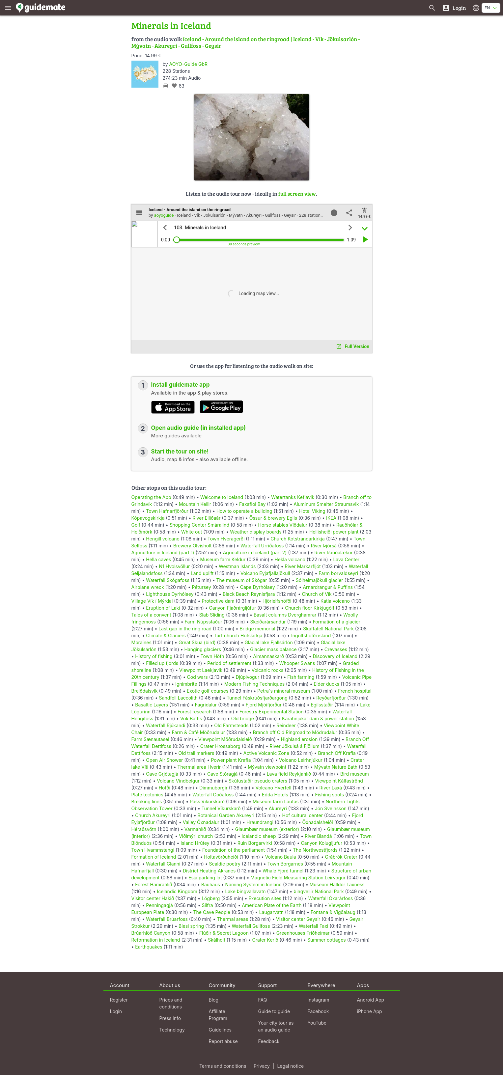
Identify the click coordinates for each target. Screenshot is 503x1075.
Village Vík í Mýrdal (152, 601)
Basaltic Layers (151, 704)
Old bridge (242, 718)
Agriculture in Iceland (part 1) (162, 552)
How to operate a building (244, 511)
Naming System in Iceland (253, 884)
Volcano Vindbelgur (178, 781)
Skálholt (216, 940)
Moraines (141, 642)
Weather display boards (255, 532)
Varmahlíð (195, 829)
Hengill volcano (163, 538)
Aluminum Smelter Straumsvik (326, 504)
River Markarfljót (303, 566)
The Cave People (211, 912)
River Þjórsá (324, 545)
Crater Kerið (265, 940)
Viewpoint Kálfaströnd (339, 781)
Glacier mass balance (273, 649)
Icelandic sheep (259, 836)
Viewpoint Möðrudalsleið (225, 739)
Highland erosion (299, 739)
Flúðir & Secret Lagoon (224, 933)
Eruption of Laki (163, 608)
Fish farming (300, 677)
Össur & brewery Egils (273, 518)
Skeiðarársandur (268, 621)
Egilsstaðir (322, 704)
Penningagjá (159, 905)
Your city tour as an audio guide (276, 1026)
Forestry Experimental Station (271, 711)
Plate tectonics (147, 794)
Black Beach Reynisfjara (249, 594)
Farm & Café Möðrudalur (198, 732)
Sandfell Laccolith (178, 698)
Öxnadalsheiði (317, 822)
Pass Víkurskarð (207, 801)
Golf (135, 525)
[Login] (454, 7)
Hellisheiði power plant (333, 532)
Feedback (269, 1041)
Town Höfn (212, 656)
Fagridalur (206, 704)
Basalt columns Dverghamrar (285, 615)
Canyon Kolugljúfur (322, 843)
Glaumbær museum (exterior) (267, 829)
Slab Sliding (212, 615)
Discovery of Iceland (335, 656)
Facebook (318, 1011)
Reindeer (286, 725)
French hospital (354, 691)
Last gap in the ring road (184, 628)
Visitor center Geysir (298, 919)
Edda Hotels (275, 794)
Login (116, 1011)
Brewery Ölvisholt (192, 545)
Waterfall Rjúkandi (165, 725)
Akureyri (278, 808)
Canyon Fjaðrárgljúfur (232, 608)
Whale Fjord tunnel (283, 870)
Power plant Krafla (231, 760)
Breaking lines (146, 801)
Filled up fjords (162, 663)
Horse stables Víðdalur (283, 525)
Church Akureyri (152, 815)
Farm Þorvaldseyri (339, 573)
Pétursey (201, 587)
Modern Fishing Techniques (254, 684)
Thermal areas (232, 919)
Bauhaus (210, 884)
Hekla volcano (289, 559)
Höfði (164, 787)
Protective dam (218, 601)
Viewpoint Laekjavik (200, 670)
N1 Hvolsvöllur (174, 566)
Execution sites (264, 898)
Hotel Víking (312, 511)
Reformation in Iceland (155, 940)
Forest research (194, 711)
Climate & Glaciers (166, 635)
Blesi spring (191, 926)
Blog (214, 1000)
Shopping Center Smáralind (199, 525)
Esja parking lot (205, 877)
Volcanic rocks (268, 670)
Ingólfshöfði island (311, 635)
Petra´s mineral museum (283, 691)
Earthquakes (148, 947)
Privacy (262, 1066)
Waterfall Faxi (313, 926)
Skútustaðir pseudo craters (258, 781)
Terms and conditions (222, 1066)
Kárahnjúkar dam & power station (318, 718)
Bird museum (354, 774)
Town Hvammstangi (153, 850)
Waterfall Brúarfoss (167, 919)
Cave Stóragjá (222, 774)
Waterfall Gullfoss (251, 926)
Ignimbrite (186, 684)
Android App (370, 1000)
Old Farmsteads (231, 725)
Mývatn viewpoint (267, 767)
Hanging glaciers (202, 649)
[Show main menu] (8, 7)
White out (191, 532)
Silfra (207, 905)
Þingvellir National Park (318, 891)
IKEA (331, 518)
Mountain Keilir (195, 504)
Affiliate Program (218, 1014)
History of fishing (153, 656)
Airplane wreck (147, 587)
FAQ (262, 1000)
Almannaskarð (268, 656)
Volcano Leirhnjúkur (300, 760)
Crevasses (335, 649)
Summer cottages (326, 940)
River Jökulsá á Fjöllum (294, 746)
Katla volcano (335, 601)
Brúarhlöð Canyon (151, 933)
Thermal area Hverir (199, 767)
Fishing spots (329, 794)
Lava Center (346, 559)
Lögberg (211, 898)
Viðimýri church (196, 836)
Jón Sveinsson (331, 808)
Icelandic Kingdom (177, 891)
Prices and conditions (170, 1003)
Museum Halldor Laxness (337, 884)
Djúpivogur (247, 677)
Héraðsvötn (143, 829)
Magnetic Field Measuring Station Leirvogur (297, 877)
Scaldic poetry (224, 864)
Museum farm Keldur (222, 559)
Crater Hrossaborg (220, 746)
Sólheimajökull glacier (319, 580)
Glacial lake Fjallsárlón (269, 642)
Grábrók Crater (341, 857)
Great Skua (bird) (197, 642)
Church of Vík (316, 594)
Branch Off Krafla (337, 753)
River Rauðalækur (334, 552)
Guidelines (220, 1030)
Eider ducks (326, 684)
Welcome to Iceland (221, 497)
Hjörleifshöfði (277, 601)
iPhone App (369, 1011)
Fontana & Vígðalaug (333, 912)
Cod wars (197, 677)
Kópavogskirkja (148, 518)
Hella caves (158, 559)
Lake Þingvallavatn (245, 891)
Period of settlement (229, 663)
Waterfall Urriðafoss (262, 545)
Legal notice (290, 1066)
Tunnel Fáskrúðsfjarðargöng (257, 698)
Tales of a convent (151, 615)
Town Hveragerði (226, 538)
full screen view (297, 193)
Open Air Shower (164, 760)
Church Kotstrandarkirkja (297, 538)
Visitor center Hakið (152, 898)
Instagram (318, 1000)
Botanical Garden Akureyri (226, 815)
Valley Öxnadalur (201, 822)
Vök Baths (191, 718)
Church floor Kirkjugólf (309, 608)
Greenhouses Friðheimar (303, 933)
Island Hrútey (195, 843)
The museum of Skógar (241, 580)
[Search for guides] (432, 7)
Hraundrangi (259, 822)
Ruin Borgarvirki (255, 843)
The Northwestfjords (315, 850)
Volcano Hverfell (274, 787)
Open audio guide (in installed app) (198, 428)
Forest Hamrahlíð (153, 884)
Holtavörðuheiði (221, 857)
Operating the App (151, 497)
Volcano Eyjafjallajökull (265, 573)
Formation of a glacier (336, 621)
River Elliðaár (206, 518)
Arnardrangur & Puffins (327, 587)
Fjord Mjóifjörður (264, 704)
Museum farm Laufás (276, 801)
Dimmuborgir (213, 787)
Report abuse (223, 1041)
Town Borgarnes (285, 864)
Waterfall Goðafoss (213, 794)
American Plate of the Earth (271, 905)
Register (119, 1000)
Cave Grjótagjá (162, 774)
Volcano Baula (280, 857)
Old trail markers (196, 753)
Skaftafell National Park (328, 628)
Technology (172, 1030)
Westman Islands (237, 566)
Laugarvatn (271, 912)
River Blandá (318, 836)
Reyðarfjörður (331, 698)
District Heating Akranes (209, 870)
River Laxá (330, 787)
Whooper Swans (297, 663)
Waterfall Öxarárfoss (330, 898)
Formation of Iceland (153, 857)
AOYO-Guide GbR (188, 64)
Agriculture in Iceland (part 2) (255, 552)
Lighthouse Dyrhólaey (169, 594)
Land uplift (202, 573)
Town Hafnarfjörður (167, 511)
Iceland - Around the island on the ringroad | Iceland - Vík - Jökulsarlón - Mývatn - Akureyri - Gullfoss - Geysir (245, 42)
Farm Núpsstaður (203, 621)
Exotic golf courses (207, 691)
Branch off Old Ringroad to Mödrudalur (295, 732)
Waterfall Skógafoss (167, 580)
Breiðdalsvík (144, 691)
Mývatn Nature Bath (335, 767)
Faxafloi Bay (252, 504)
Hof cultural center (302, 815)
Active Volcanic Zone (266, 753)
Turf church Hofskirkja (238, 635)
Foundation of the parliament (233, 850)
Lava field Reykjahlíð (289, 774)
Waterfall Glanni (163, 864)
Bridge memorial (257, 628)
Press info (170, 1018)
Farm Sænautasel (150, 739)
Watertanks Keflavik (292, 497)
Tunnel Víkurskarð (221, 808)
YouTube (317, 1023)
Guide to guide (274, 1011)
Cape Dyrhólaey (257, 587)
